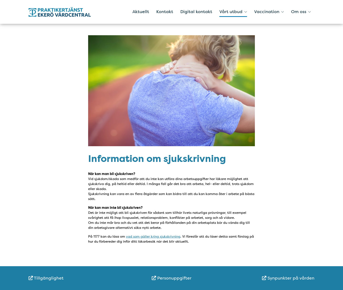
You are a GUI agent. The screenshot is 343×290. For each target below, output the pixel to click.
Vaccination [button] (269, 12)
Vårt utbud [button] (233, 12)
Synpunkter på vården (288, 278)
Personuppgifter (172, 278)
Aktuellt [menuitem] (140, 12)
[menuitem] (76, 278)
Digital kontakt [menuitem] (196, 12)
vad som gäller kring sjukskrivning (153, 236)
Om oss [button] (301, 12)
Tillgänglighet (46, 278)
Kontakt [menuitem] (164, 12)
